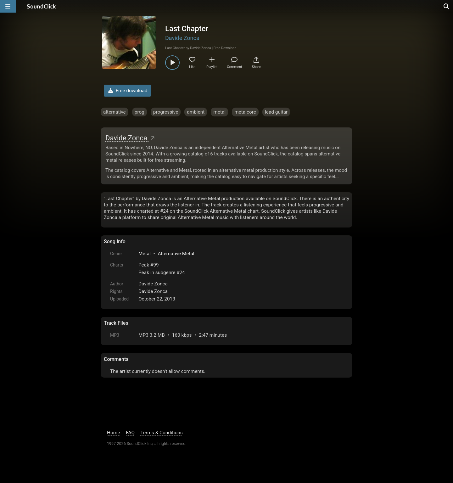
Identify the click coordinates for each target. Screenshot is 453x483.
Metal (144, 253)
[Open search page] (446, 6)
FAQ (130, 432)
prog (139, 112)
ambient (195, 112)
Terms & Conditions (162, 432)
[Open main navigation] (8, 6)
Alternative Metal (176, 253)
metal (219, 112)
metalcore (245, 112)
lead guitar (276, 112)
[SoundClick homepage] (41, 6)
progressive (165, 112)
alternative (114, 112)
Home (113, 432)
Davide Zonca (182, 38)
